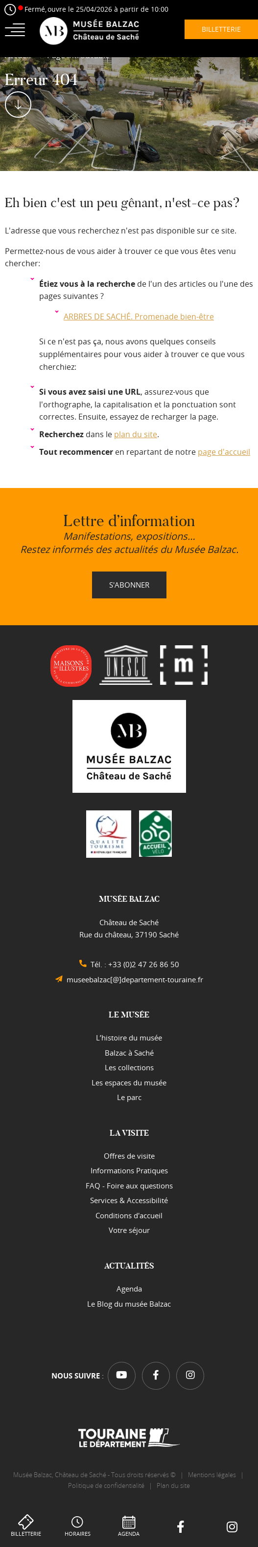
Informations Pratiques (129, 1170)
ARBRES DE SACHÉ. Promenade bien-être (139, 316)
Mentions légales (212, 1474)
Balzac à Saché (129, 1053)
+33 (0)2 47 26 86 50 (143, 964)
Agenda (129, 1533)
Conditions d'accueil (129, 1215)
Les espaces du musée (129, 1082)
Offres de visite (129, 1156)
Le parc (129, 1097)
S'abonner (129, 585)
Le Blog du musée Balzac (129, 1304)
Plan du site (174, 1485)
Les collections (129, 1067)
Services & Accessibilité (129, 1200)
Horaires (78, 1533)
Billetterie (26, 1533)
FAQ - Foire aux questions (129, 1185)
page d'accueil (224, 451)
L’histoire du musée (129, 1037)
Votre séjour (129, 1230)
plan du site (135, 434)
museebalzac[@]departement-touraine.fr (135, 979)
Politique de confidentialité (106, 1485)
